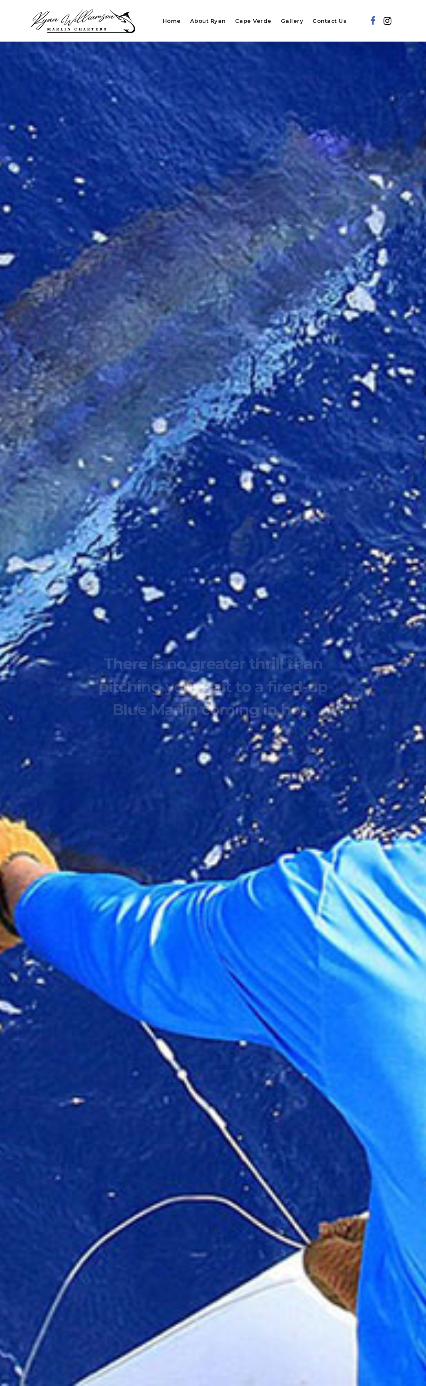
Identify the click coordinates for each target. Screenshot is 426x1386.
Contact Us (329, 20)
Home (172, 20)
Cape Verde (253, 20)
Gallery (292, 20)
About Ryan (208, 20)
